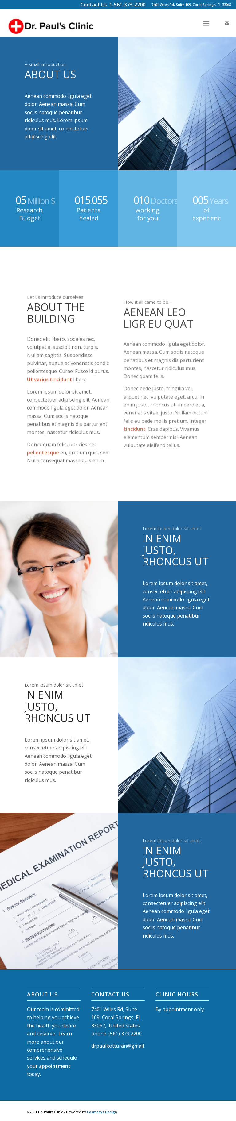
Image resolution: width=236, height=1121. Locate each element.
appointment (55, 1066)
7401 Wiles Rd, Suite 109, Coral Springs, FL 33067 (191, 4)
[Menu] (206, 23)
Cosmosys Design (102, 1112)
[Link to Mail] (226, 23)
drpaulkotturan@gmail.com (122, 1045)
